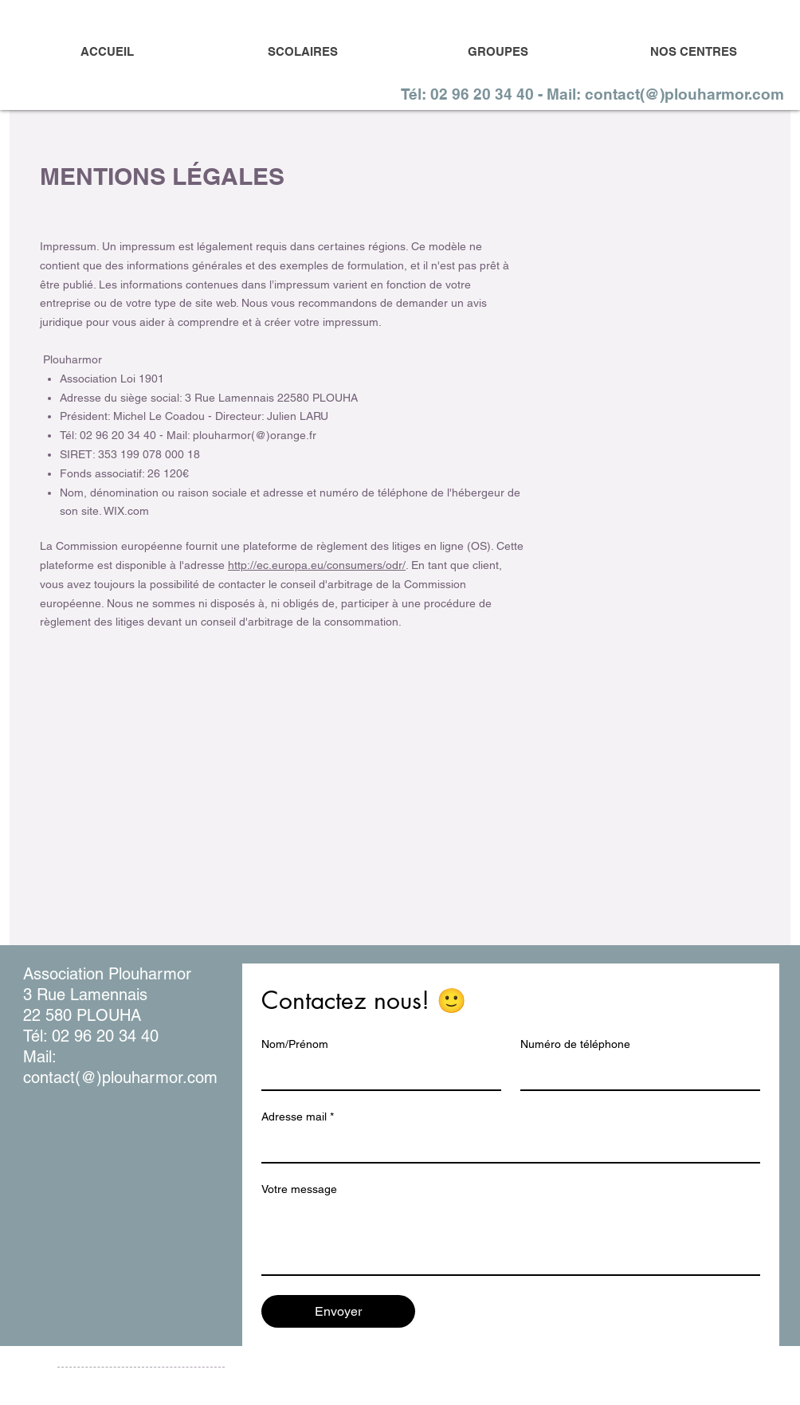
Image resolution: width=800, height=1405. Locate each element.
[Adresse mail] (506, 1146)
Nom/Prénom (294, 1044)
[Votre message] (510, 1238)
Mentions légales (94, 1381)
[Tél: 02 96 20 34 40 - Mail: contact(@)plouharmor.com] (593, 94)
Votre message (299, 1189)
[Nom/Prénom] (376, 1073)
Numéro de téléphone (575, 1044)
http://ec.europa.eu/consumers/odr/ (317, 565)
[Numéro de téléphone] (635, 1073)
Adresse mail (297, 1117)
